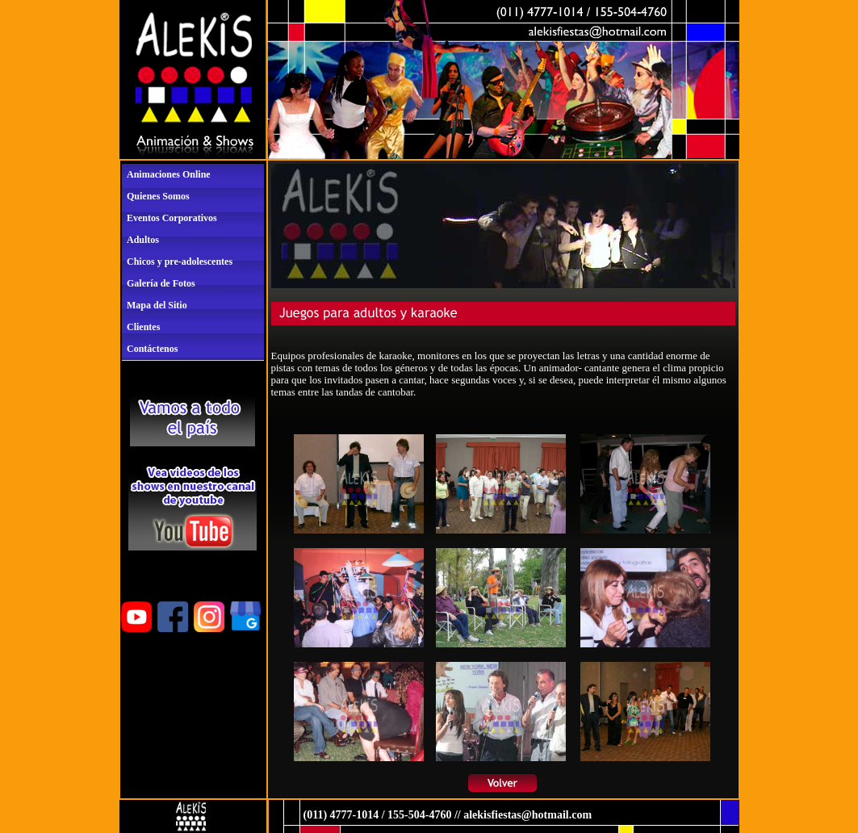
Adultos (143, 239)
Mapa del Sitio (157, 305)
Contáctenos (152, 348)
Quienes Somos (158, 196)
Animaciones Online (169, 174)
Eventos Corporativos (172, 218)
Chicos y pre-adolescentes (179, 261)
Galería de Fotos (161, 283)
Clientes (143, 327)
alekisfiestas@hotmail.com (527, 815)
